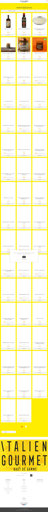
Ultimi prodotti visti (24, 486)
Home (19, 6)
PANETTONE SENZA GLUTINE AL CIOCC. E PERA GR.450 (24, 174)
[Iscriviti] (23, 475)
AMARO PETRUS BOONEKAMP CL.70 (24, 28)
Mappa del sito (8, 481)
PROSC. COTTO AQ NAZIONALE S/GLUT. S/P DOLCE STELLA (8, 271)
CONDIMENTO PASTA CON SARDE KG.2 (24, 77)
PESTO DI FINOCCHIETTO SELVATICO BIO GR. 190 (39, 222)
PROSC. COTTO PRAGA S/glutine (40, 270)
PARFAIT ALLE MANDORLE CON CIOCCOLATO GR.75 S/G (40, 198)
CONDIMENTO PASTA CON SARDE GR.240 (8, 77)
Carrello (24, 489)
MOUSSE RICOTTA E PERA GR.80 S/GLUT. (24, 149)
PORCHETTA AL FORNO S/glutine (24, 246)
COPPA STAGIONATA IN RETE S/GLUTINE (39, 77)
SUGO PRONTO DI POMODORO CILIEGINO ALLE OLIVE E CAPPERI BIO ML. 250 (39, 367)
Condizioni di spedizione (8, 488)
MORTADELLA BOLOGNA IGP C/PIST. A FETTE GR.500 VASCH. (40, 126)
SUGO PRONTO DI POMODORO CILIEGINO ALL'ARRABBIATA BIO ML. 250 (24, 367)
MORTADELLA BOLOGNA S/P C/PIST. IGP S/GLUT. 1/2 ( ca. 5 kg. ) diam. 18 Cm (24, 126)
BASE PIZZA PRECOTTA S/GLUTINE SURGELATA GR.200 (39, 29)
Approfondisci (24, 259)
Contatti (8, 483)
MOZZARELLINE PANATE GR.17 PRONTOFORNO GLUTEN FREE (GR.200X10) (40, 150)
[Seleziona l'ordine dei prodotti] (12, 11)
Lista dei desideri (24, 491)
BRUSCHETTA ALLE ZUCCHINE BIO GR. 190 (8, 53)
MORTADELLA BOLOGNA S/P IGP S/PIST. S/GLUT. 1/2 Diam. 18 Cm (8, 150)
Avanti (26, 426)
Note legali (8, 491)
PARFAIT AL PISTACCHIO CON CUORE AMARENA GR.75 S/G (24, 198)
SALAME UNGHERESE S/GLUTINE (24, 294)
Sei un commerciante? (40, 481)
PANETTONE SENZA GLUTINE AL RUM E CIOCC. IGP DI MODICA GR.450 (40, 174)
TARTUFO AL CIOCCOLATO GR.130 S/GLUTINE (8, 391)
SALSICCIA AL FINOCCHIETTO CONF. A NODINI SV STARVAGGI (8, 319)
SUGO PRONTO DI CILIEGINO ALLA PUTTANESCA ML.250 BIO (39, 343)
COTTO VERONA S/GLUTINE (8, 101)
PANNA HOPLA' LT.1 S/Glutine (8, 197)
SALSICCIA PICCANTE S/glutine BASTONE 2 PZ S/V (24, 319)
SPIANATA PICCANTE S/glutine (24, 342)
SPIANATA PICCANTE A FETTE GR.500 (8, 342)
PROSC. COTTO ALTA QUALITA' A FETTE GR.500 (39, 246)
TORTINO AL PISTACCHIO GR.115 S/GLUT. (8, 415)
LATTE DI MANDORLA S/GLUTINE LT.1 (39, 101)
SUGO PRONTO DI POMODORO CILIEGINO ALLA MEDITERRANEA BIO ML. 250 (8, 367)
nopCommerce (26, 509)
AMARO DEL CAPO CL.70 (8, 28)
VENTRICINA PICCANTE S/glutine (24, 415)
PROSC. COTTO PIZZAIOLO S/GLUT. (24, 270)
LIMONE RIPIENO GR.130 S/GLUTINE (8, 125)
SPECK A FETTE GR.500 (39, 318)
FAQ (8, 486)
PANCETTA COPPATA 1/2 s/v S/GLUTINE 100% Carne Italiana (8, 174)
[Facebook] (22, 500)
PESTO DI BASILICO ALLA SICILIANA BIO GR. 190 (24, 222)
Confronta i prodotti (24, 488)
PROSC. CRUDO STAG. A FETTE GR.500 (8, 294)
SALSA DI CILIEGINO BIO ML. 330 (40, 294)
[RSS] (26, 500)
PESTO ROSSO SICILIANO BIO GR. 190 (8, 246)
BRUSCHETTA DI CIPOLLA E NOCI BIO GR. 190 (24, 53)
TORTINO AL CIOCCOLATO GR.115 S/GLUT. (39, 391)
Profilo (24, 481)
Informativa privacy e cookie (8, 489)
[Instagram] (24, 500)
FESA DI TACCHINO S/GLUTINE (24, 101)
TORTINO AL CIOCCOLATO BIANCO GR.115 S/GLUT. (24, 391)
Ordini (24, 483)
